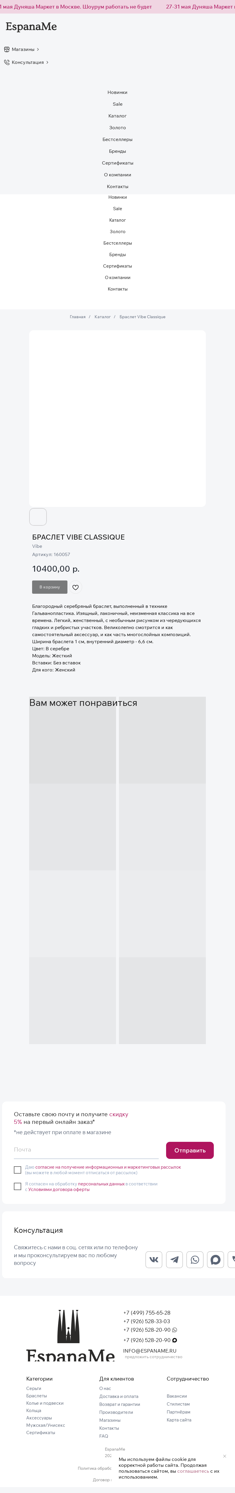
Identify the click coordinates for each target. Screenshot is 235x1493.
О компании (117, 174)
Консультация (28, 62)
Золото (117, 127)
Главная (78, 316)
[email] (86, 1149)
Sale (118, 104)
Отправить (190, 1150)
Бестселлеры (117, 139)
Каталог (103, 316)
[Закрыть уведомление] (225, 1456)
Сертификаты (117, 163)
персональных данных (101, 1184)
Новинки (117, 92)
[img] (70, 1341)
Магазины (23, 49)
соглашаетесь (193, 1471)
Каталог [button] (117, 116)
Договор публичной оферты (120, 1485)
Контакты (117, 186)
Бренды (117, 151)
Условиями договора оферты (59, 1189)
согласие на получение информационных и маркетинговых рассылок (108, 1167)
